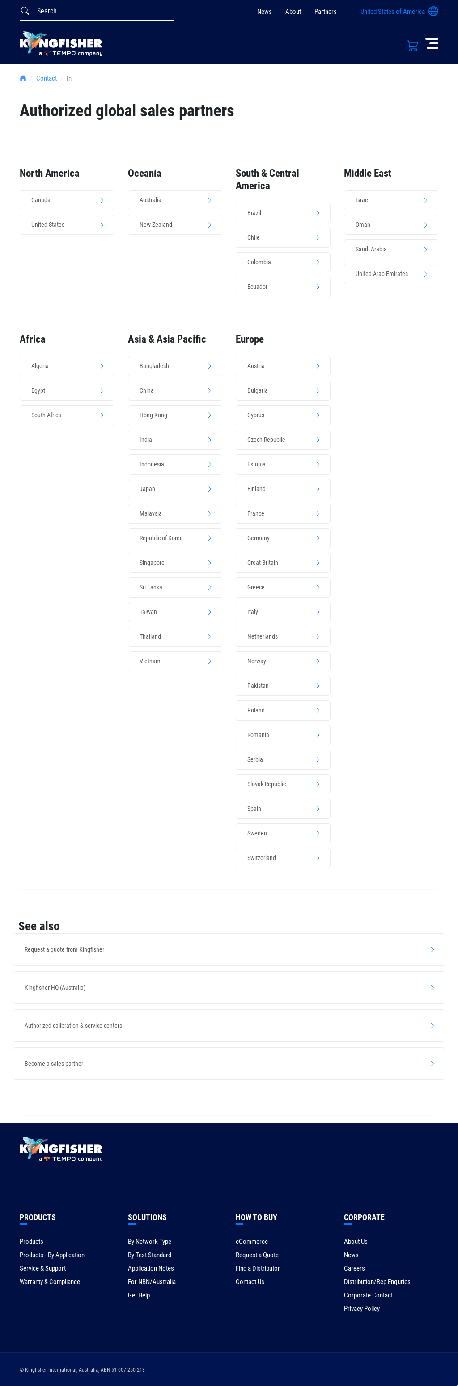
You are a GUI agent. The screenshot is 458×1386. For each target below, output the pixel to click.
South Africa (46, 415)
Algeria (40, 365)
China (147, 390)
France (255, 513)
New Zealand (156, 224)
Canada (41, 199)
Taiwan (148, 611)
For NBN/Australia (152, 1282)
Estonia (256, 464)
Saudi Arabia (371, 249)
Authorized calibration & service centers (73, 1025)
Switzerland (261, 857)
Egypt (38, 390)
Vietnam (150, 661)
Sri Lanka (151, 587)
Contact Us (250, 1282)
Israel (362, 199)
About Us (356, 1242)
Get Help (139, 1295)
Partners (325, 12)
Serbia (255, 759)
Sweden (257, 833)
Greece (256, 587)
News (264, 12)
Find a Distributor (258, 1268)
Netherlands (262, 636)
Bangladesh (154, 365)
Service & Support (43, 1268)
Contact (46, 78)
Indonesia (152, 464)
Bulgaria (257, 390)
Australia (150, 199)
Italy (252, 611)
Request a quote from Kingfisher (64, 949)
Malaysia (151, 513)
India (146, 439)
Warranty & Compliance (50, 1282)
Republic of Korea (161, 538)
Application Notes (151, 1268)
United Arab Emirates (382, 273)
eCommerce (252, 1242)
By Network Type (149, 1242)
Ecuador (257, 286)
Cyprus (255, 415)
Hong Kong (153, 415)
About (293, 12)
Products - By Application (52, 1255)
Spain (254, 808)
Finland (256, 488)
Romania (258, 734)
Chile (253, 237)
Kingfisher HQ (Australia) (55, 987)
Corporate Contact (368, 1295)
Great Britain (262, 562)
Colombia (259, 262)
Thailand (150, 636)
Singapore (152, 562)
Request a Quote (257, 1255)
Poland (256, 710)
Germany (258, 538)
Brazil (254, 212)
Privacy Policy (362, 1309)
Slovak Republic (266, 784)
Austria (256, 365)
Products (31, 1242)
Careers (354, 1268)
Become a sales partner (54, 1063)
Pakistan (258, 685)
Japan (147, 488)
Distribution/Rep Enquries (377, 1282)
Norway (256, 661)
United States (47, 224)
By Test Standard (149, 1255)
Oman (363, 224)
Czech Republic (266, 439)
